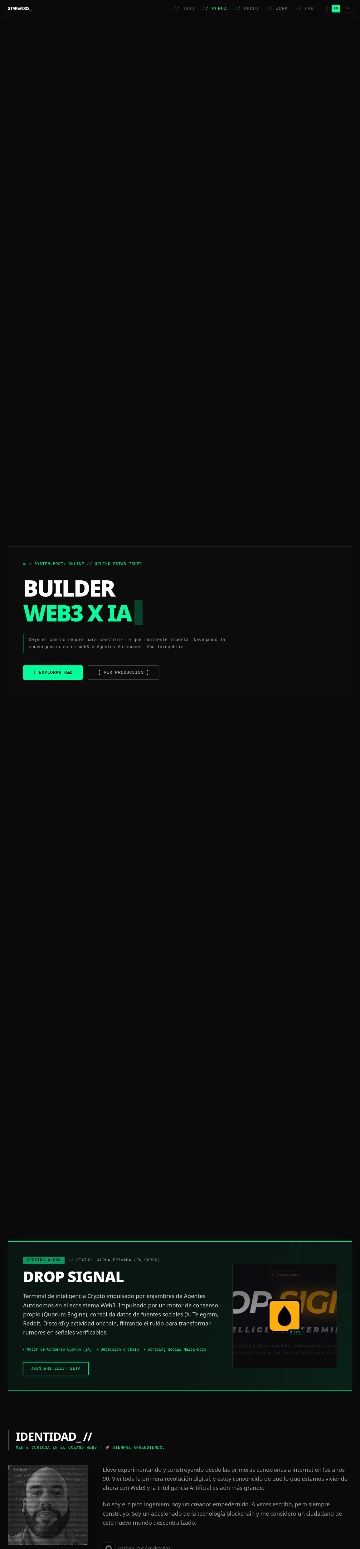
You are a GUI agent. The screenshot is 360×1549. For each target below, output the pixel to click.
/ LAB (304, 8)
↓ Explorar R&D (53, 672)
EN (347, 8)
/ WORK (277, 8)
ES (336, 8)
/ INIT (184, 8)
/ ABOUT (247, 8)
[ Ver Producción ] (123, 672)
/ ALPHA (215, 8)
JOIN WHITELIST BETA (56, 1369)
